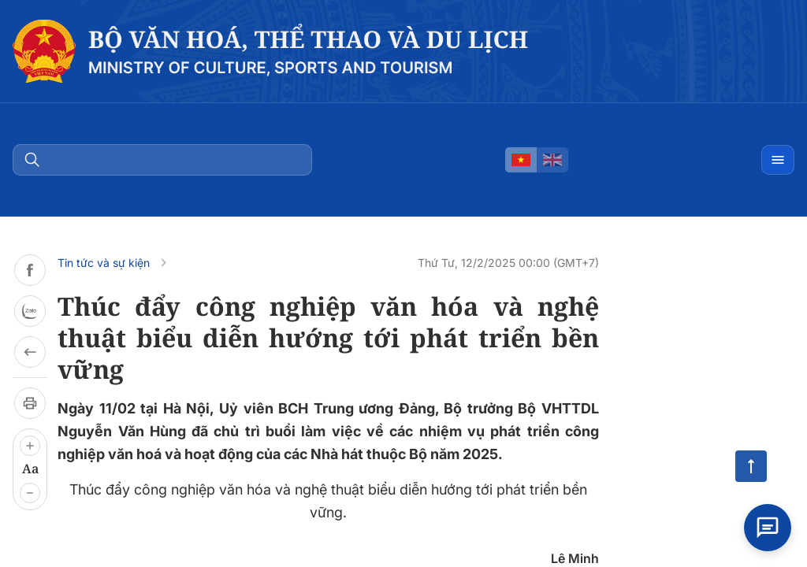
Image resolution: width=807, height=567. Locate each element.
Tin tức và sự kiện (104, 262)
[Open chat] (767, 527)
